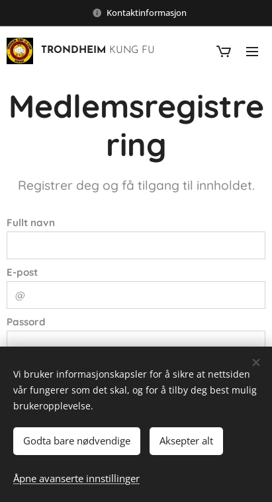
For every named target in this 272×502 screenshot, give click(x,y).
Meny (252, 51)
